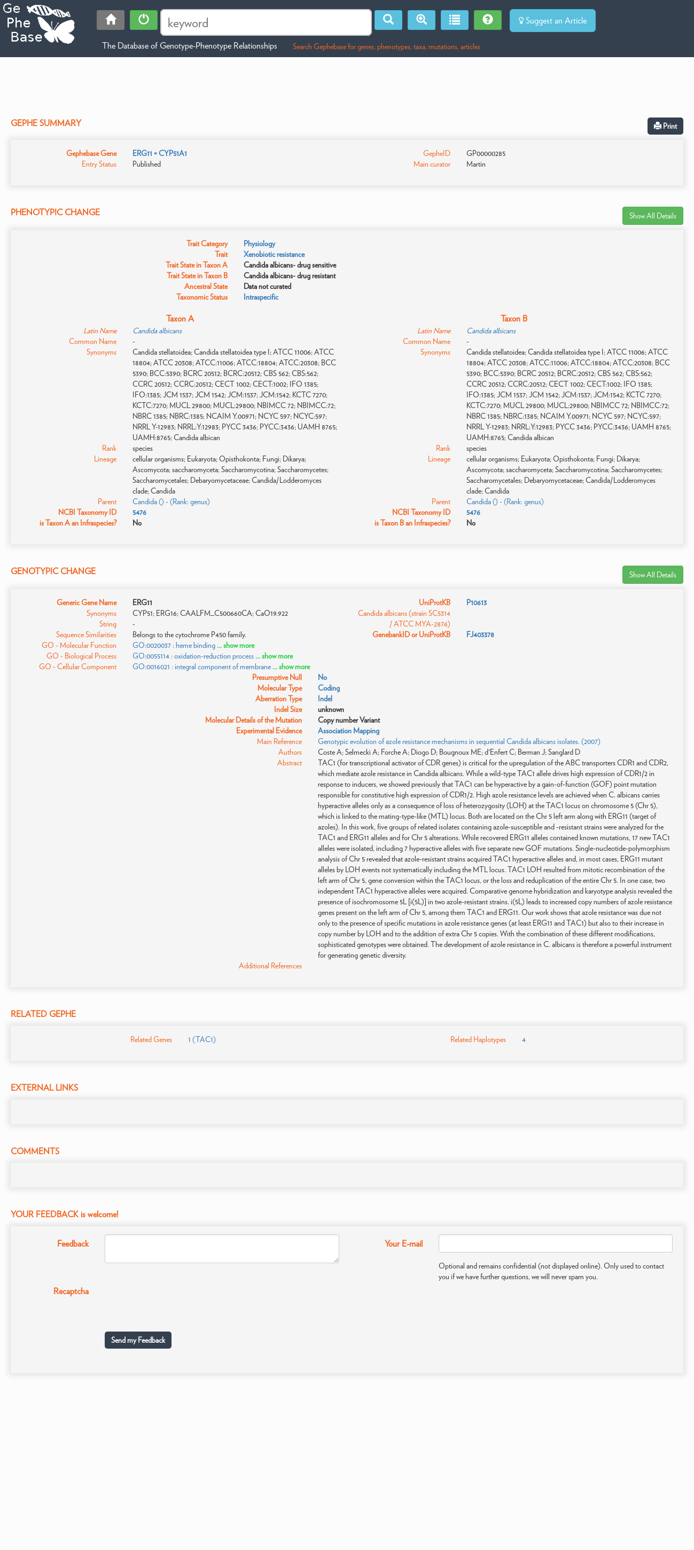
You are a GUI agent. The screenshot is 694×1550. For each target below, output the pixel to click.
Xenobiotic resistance (274, 254)
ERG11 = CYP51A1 (159, 153)
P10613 (476, 602)
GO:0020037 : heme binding (173, 645)
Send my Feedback (138, 1340)
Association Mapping (348, 730)
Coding (329, 688)
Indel (325, 698)
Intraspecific (261, 297)
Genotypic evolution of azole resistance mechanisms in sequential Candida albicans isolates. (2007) (459, 741)
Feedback (73, 1244)
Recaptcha (71, 1291)
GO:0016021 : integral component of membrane (201, 666)
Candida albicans (157, 330)
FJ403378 (480, 634)
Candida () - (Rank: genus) (171, 501)
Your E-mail (404, 1244)
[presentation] (186, 1303)
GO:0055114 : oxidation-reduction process (193, 656)
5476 (139, 512)
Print (665, 126)
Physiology (259, 243)
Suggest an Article (553, 20)
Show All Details (652, 216)
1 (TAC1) (202, 1039)
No (322, 677)
